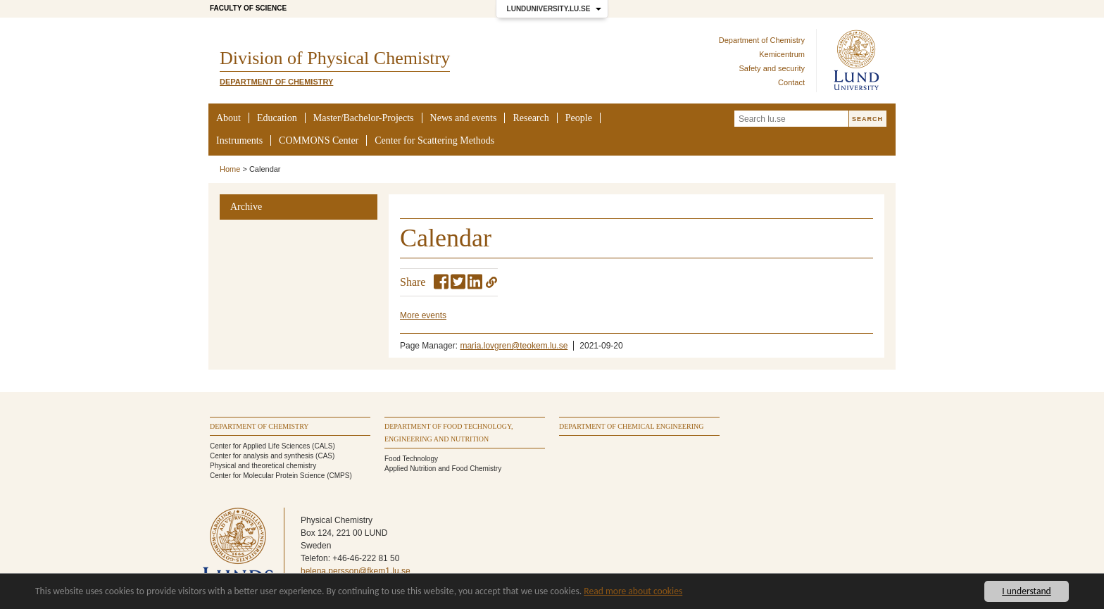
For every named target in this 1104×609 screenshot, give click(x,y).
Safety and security (772, 68)
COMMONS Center (318, 140)
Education (277, 118)
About (228, 118)
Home (230, 169)
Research (530, 118)
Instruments (239, 140)
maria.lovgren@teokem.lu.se (513, 346)
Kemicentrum (782, 54)
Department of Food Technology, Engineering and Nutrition (448, 432)
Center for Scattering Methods (434, 140)
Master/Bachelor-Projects (363, 118)
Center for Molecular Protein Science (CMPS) (281, 475)
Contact (791, 82)
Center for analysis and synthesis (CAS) (272, 456)
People (578, 118)
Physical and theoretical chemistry (263, 466)
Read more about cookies (633, 592)
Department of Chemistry (276, 81)
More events (423, 315)
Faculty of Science (248, 8)
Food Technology (411, 459)
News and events (463, 118)
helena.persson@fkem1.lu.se (355, 571)
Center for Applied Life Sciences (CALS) (272, 446)
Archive (246, 206)
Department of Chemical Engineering (631, 426)
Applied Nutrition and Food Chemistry (442, 468)
